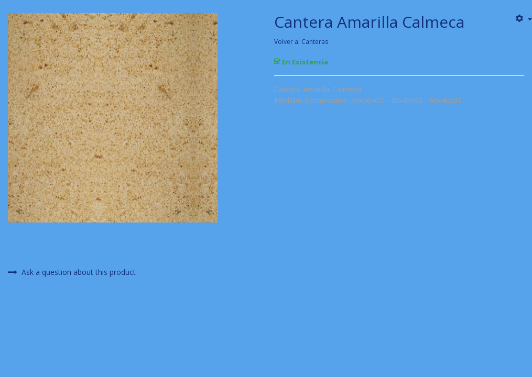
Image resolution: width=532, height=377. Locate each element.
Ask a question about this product (72, 272)
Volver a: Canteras (301, 41)
